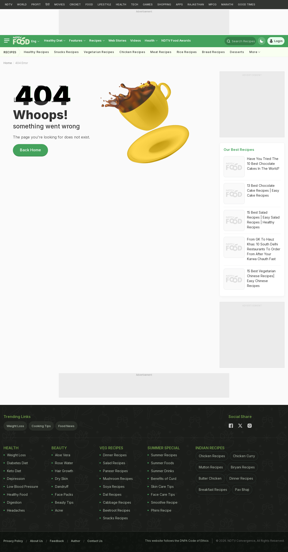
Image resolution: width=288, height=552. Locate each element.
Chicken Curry (244, 456)
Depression (14, 479)
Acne (57, 510)
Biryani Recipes (243, 467)
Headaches (14, 510)
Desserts (237, 52)
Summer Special (164, 448)
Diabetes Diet (16, 463)
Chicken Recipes (132, 52)
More (254, 52)
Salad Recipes (112, 463)
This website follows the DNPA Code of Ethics (177, 540)
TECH (134, 4)
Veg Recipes (111, 448)
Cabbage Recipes (115, 502)
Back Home (30, 150)
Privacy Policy (13, 541)
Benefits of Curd (162, 479)
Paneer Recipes (114, 471)
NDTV (8, 4)
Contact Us (95, 541)
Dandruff (60, 486)
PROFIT (36, 4)
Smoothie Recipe (162, 502)
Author (75, 541)
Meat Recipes (160, 52)
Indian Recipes (210, 448)
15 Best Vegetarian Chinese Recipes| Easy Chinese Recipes (261, 278)
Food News (66, 426)
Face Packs (62, 494)
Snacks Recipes (66, 52)
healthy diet (54, 40)
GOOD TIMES (246, 4)
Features (77, 40)
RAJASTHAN (196, 4)
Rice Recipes (187, 52)
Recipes (97, 40)
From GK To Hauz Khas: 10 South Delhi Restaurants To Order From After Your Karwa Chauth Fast (263, 249)
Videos (135, 40)
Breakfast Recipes (213, 490)
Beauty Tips (63, 502)
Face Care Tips (161, 494)
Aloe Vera (61, 455)
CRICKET (75, 4)
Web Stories (117, 40)
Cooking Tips (41, 426)
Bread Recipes (213, 52)
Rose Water (62, 463)
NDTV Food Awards (176, 40)
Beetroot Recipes (115, 510)
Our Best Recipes (239, 149)
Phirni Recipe (159, 510)
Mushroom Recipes (116, 479)
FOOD (89, 4)
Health (151, 40)
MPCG (213, 4)
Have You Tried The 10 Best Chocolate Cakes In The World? (263, 163)
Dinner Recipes (113, 455)
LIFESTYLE (104, 4)
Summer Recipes (162, 455)
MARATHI (227, 4)
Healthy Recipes (36, 52)
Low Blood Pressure (21, 486)
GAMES (148, 4)
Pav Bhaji (242, 490)
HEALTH (121, 4)
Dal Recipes (111, 494)
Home (8, 63)
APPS (179, 4)
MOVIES (59, 4)
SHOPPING (164, 4)
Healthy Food (16, 494)
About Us (36, 541)
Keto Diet (12, 471)
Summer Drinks (161, 471)
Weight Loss (15, 426)
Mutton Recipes (211, 467)
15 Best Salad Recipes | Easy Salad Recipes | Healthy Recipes (263, 219)
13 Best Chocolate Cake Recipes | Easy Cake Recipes (263, 190)
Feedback (57, 541)
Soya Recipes (112, 486)
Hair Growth (62, 471)
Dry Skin (60, 479)
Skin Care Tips (161, 486)
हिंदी (47, 4)
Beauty (59, 448)
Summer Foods (161, 463)
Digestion (13, 502)
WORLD (22, 4)
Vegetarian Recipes (99, 52)
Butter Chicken (210, 478)
